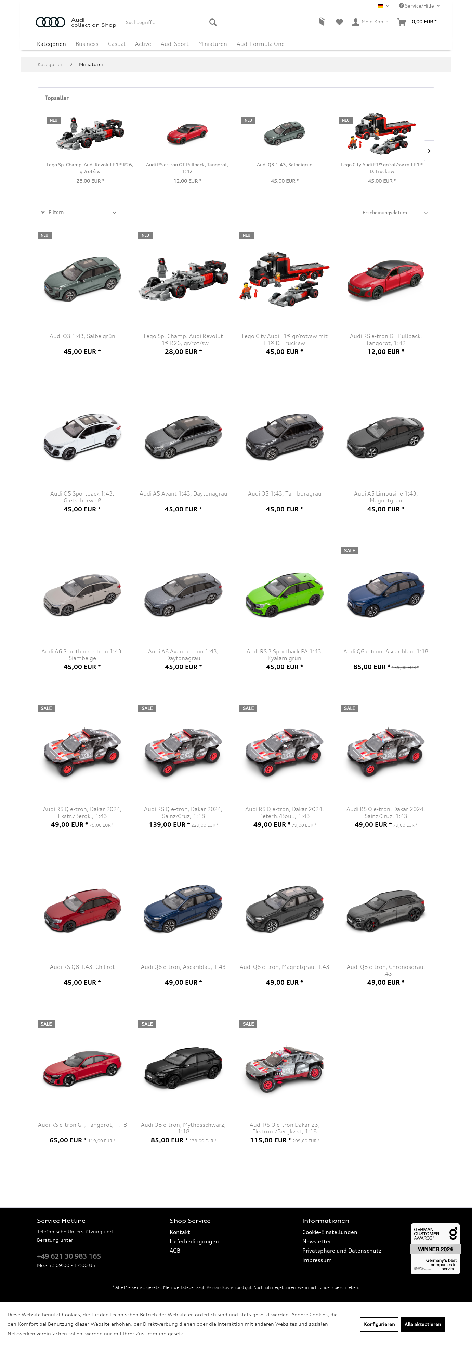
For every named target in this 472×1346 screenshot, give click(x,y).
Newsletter (316, 1241)
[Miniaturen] (213, 44)
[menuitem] (173, 22)
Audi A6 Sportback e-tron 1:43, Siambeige (82, 655)
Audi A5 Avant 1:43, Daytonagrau (183, 493)
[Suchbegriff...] (173, 22)
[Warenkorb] (417, 22)
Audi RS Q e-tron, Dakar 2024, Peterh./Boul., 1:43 (284, 812)
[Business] (87, 44)
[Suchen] (213, 22)
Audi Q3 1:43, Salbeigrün (284, 164)
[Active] (143, 44)
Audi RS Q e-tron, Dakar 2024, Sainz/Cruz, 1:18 (183, 812)
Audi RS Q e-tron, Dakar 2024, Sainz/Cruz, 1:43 (385, 812)
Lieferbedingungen (194, 1241)
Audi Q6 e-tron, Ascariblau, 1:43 (183, 966)
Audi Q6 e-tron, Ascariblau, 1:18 (385, 651)
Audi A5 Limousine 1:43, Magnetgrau (386, 497)
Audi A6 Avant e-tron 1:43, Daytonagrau (183, 655)
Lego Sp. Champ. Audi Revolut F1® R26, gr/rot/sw (90, 168)
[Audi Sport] (175, 44)
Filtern (52, 212)
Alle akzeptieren (423, 1324)
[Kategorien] (51, 44)
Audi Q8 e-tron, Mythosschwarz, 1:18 (183, 1128)
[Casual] (116, 44)
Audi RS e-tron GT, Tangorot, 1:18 (82, 1124)
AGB (175, 1250)
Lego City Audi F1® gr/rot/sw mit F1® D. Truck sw (382, 168)
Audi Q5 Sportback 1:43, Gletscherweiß (82, 497)
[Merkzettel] (339, 22)
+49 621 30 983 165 (69, 1256)
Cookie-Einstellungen (329, 1232)
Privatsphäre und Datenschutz (341, 1250)
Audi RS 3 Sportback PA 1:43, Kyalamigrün (285, 655)
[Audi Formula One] (260, 44)
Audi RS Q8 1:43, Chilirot (82, 966)
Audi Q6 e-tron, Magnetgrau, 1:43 (284, 966)
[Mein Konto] (370, 22)
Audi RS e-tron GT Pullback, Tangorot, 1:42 (187, 168)
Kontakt (180, 1232)
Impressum (317, 1260)
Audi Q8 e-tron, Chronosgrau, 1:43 (386, 970)
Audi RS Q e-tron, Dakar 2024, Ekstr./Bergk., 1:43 (82, 812)
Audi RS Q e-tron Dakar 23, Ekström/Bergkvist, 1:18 (285, 1128)
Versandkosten (221, 1287)
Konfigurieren (379, 1324)
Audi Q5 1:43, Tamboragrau (285, 493)
